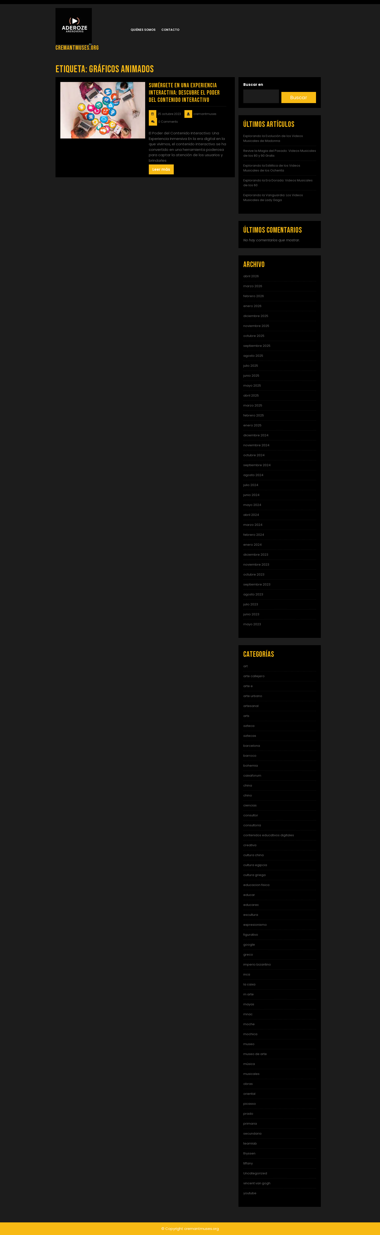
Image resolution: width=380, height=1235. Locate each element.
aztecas (249, 735)
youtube (249, 1193)
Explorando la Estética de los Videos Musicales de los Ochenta (271, 168)
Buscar (298, 97)
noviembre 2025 (256, 326)
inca (246, 974)
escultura (250, 914)
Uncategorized (255, 1173)
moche (249, 1024)
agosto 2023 (253, 594)
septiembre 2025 (256, 345)
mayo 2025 (252, 385)
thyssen (249, 1153)
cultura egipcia (255, 865)
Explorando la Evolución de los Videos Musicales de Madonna (273, 138)
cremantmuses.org (77, 48)
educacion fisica (256, 885)
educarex (251, 904)
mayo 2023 (252, 624)
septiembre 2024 (257, 465)
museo (248, 1044)
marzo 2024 (252, 524)
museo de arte (255, 1054)
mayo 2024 (252, 505)
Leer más (161, 169)
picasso (249, 1103)
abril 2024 (251, 514)
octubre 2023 (253, 574)
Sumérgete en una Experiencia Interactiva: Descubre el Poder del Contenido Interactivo (184, 93)
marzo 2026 (252, 286)
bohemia (250, 765)
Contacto (170, 30)
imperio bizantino (257, 964)
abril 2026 (251, 276)
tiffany (248, 1163)
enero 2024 (252, 544)
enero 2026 (252, 306)
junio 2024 (251, 495)
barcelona (251, 745)
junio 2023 (251, 614)
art (245, 666)
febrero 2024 (253, 534)
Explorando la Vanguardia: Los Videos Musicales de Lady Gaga (273, 197)
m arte (248, 994)
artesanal (251, 706)
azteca (248, 725)
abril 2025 (251, 395)
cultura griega (254, 875)
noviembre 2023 (256, 564)
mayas (248, 1004)
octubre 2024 (254, 455)
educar (249, 895)
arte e (248, 686)
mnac (248, 1014)
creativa (249, 845)
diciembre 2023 (255, 554)
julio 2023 (250, 604)
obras (248, 1083)
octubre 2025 (253, 335)
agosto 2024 (253, 475)
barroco (249, 755)
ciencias (250, 805)
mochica (250, 1034)
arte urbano (252, 696)
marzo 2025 (252, 405)
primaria (250, 1123)
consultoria (252, 825)
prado (248, 1113)
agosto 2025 (253, 355)
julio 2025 (250, 365)
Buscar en (253, 84)
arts (246, 716)
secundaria (252, 1133)
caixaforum (252, 775)
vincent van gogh (256, 1183)
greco (248, 954)
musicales (251, 1074)
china (247, 785)
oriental (249, 1093)
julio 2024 (250, 485)
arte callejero (254, 676)
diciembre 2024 (256, 435)
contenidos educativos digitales (268, 835)
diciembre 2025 (255, 316)
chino (247, 795)
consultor (250, 815)
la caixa (249, 984)
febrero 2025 (253, 415)
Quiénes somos (143, 30)
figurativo (250, 934)
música (249, 1064)
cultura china (253, 855)
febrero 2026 (253, 296)
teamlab (250, 1143)
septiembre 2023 (256, 584)
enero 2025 (252, 425)
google (249, 944)
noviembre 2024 (256, 445)
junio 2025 (251, 375)
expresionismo (255, 924)
